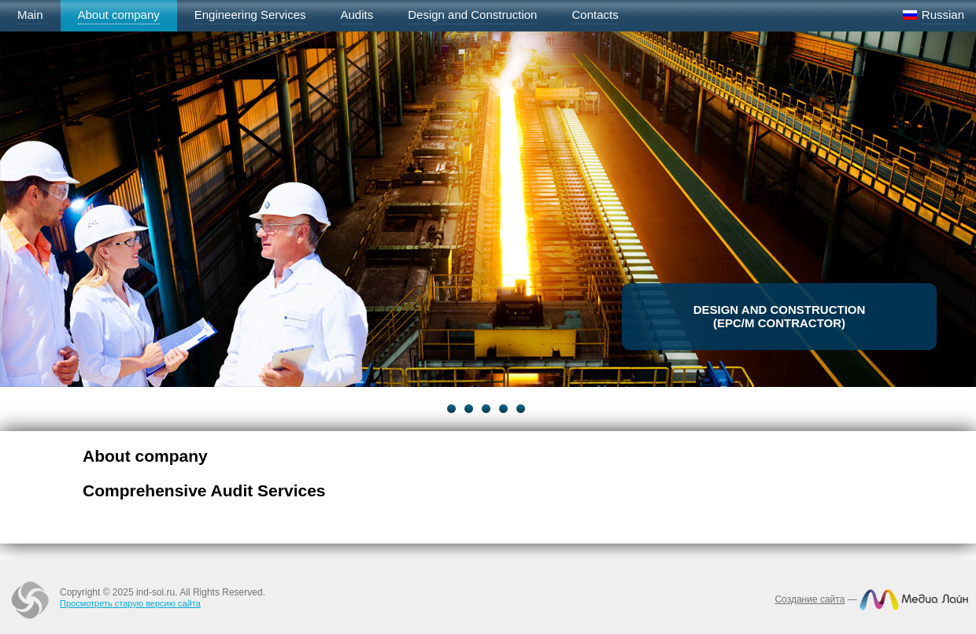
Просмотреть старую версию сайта (130, 603)
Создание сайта (810, 599)
